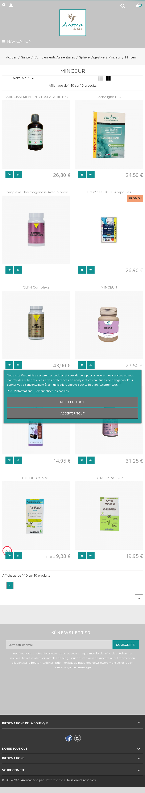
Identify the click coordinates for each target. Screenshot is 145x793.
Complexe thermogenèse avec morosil (36, 192)
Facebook (68, 739)
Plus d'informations (20, 391)
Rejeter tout (72, 402)
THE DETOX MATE (36, 478)
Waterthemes (54, 780)
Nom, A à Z (24, 78)
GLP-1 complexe (36, 287)
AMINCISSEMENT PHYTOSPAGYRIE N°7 (36, 97)
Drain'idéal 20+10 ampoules (109, 192)
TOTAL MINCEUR (109, 478)
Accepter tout (73, 414)
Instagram (77, 739)
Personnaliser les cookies (52, 391)
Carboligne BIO (108, 97)
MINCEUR (109, 287)
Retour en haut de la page (138, 598)
